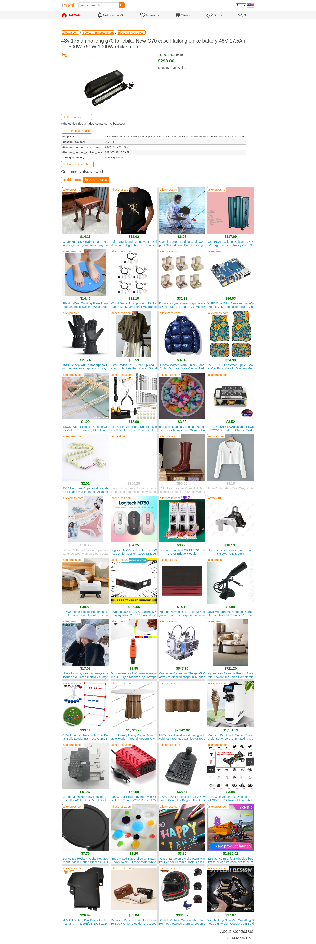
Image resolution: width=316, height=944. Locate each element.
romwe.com (216, 436)
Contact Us (243, 931)
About (225, 931)
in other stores (96, 180)
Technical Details (76, 130)
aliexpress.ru (71, 189)
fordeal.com (119, 436)
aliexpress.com (73, 251)
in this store (72, 180)
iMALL (249, 938)
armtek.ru (214, 498)
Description (72, 117)
